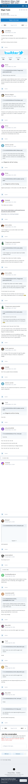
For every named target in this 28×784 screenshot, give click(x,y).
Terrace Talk (14, 15)
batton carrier (20, 178)
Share (7, 754)
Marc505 (19, 646)
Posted (10, 32)
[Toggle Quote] (3, 70)
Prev (5, 25)
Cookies (18, 772)
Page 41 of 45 (14, 25)
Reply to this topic (14, 20)
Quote (6, 47)
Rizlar (18, 100)
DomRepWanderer (7, 600)
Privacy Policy (11, 772)
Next (23, 25)
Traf (18, 433)
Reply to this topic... (8, 746)
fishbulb (19, 525)
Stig (17, 709)
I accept (23, 780)
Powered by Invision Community (14, 775)
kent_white (20, 248)
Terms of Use (4, 782)
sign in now (8, 737)
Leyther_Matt (5, 13)
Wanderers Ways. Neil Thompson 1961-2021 (10, 2)
